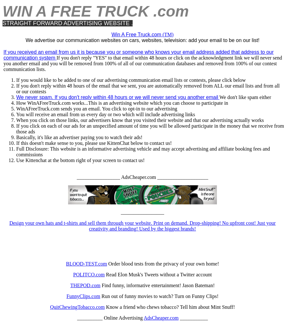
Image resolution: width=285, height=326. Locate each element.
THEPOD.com (85, 285)
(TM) (142, 34)
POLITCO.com (89, 274)
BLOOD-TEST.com (86, 263)
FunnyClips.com (83, 296)
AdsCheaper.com (161, 318)
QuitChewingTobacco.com (77, 307)
